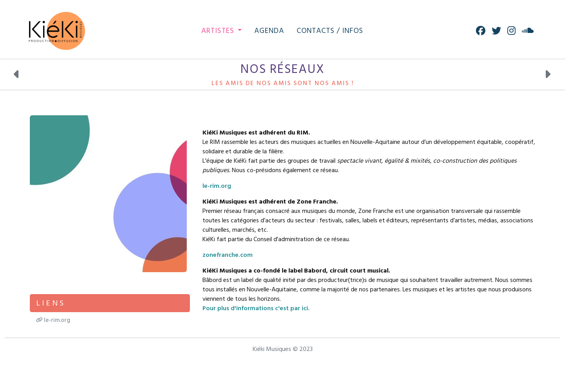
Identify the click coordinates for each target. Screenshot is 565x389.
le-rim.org (216, 186)
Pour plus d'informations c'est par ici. (256, 308)
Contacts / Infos (330, 31)
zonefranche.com (227, 255)
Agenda (269, 31)
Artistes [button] (218, 31)
